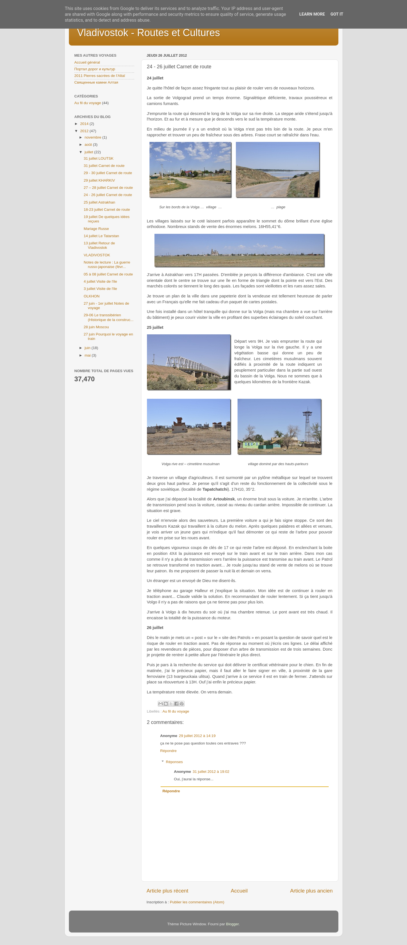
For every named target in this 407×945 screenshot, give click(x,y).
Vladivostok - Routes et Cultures (148, 32)
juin (88, 348)
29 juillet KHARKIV (99, 180)
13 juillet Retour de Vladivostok (99, 245)
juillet (89, 152)
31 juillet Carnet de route (104, 166)
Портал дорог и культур (94, 69)
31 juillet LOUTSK (98, 158)
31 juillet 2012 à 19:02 (211, 771)
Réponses (174, 762)
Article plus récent (167, 891)
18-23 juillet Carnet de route (107, 209)
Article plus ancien (311, 891)
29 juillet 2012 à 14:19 (197, 736)
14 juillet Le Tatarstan (101, 236)
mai (88, 355)
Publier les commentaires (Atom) (197, 902)
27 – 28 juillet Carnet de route (108, 188)
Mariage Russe (96, 229)
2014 (84, 124)
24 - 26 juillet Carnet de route (108, 195)
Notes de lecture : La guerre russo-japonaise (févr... (107, 264)
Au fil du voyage (176, 711)
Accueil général (87, 62)
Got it (336, 14)
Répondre (168, 751)
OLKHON (91, 296)
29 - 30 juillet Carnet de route (108, 173)
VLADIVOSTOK (97, 255)
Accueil (239, 891)
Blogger (232, 924)
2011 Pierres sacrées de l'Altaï (99, 76)
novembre (94, 137)
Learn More (312, 14)
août (89, 144)
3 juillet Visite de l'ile (100, 289)
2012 (84, 131)
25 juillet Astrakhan (99, 202)
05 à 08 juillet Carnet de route (108, 274)
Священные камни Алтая (96, 82)
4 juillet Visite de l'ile (100, 281)
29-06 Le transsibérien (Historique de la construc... (108, 317)
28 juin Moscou (96, 327)
